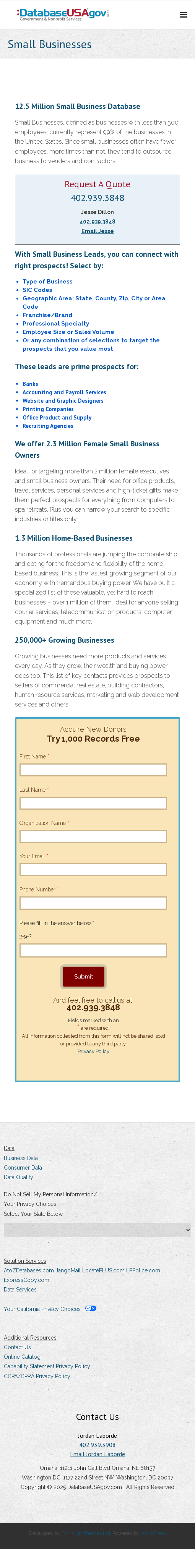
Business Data (21, 1158)
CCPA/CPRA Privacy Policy (37, 1376)
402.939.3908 (97, 1445)
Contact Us (17, 1347)
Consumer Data (23, 1168)
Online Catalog (22, 1357)
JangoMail (68, 1270)
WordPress (153, 1533)
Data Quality (18, 1177)
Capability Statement (29, 1366)
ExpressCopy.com (26, 1280)
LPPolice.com (143, 1270)
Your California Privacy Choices (50, 1309)
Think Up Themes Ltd (86, 1533)
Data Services (20, 1290)
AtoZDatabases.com (29, 1270)
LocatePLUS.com (103, 1270)
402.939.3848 (97, 198)
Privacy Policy (93, 1051)
